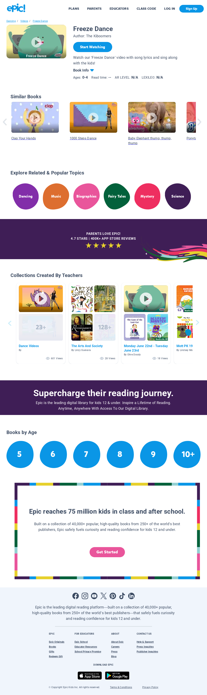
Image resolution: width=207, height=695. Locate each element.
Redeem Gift (56, 656)
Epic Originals (56, 641)
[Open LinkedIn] (131, 596)
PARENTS (94, 8)
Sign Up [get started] (191, 8)
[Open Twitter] (103, 596)
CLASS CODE (146, 8)
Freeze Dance (40, 21)
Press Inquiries (145, 646)
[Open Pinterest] (113, 596)
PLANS (74, 8)
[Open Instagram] (85, 596)
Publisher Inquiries (147, 651)
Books (52, 646)
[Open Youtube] (94, 596)
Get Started (107, 552)
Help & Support (145, 641)
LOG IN (169, 8)
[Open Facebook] (75, 596)
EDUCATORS (119, 8)
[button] (40, 323)
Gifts (51, 651)
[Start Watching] (92, 47)
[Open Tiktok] (122, 596)
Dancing (11, 21)
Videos (24, 21)
